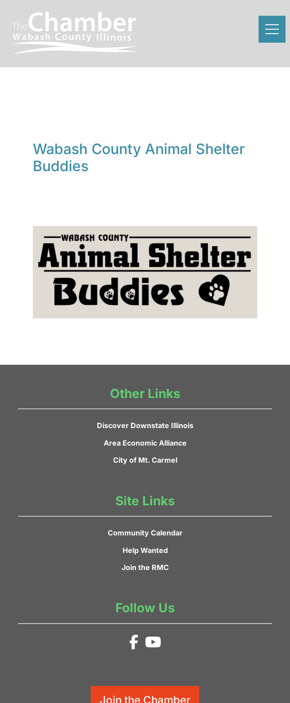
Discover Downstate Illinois (145, 425)
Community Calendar (145, 532)
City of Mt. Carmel (145, 459)
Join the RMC (145, 567)
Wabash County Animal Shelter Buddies (139, 157)
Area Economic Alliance (145, 442)
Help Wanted (145, 550)
